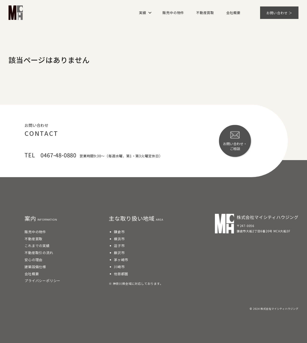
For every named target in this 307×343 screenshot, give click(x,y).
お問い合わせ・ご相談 (235, 141)
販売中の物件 (173, 12)
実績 (142, 12)
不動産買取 (205, 12)
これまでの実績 (37, 245)
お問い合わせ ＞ (279, 12)
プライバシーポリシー (42, 280)
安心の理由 (33, 259)
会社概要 (233, 12)
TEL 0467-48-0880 (50, 155)
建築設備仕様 (35, 266)
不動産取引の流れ (39, 252)
